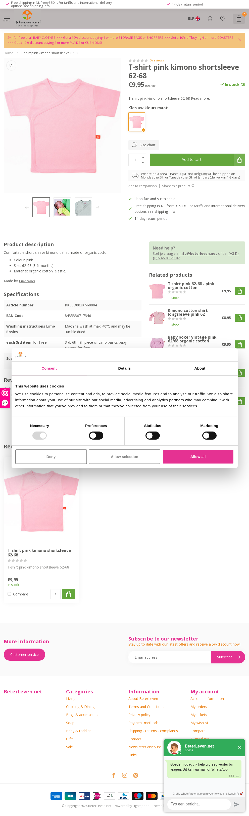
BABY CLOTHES (44, 38)
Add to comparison (142, 186)
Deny (51, 456)
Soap (70, 722)
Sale (69, 746)
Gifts (70, 738)
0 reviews (157, 60)
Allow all (198, 456)
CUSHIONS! (93, 43)
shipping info (40, 6)
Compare (20, 594)
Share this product (178, 186)
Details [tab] (124, 368)
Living (70, 698)
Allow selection (124, 456)
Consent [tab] (49, 368)
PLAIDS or (77, 43)
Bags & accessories (82, 714)
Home (8, 53)
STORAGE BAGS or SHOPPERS (141, 38)
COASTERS (225, 38)
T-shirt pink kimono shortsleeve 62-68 (50, 53)
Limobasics (27, 280)
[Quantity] (56, 594)
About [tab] (200, 368)
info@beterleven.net (198, 253)
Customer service (24, 654)
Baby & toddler (78, 730)
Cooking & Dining (80, 706)
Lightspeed (141, 806)
